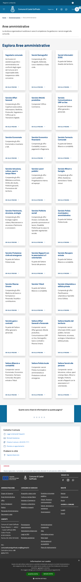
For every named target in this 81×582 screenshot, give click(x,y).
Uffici (3, 500)
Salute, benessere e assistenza (47, 507)
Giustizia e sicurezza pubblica (47, 494)
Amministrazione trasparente (46, 525)
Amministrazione (14, 17)
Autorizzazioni (45, 512)
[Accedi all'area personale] (72, 3)
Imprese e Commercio (28, 500)
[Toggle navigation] (4, 9)
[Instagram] (61, 9)
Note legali (44, 538)
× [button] (79, 560)
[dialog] (40, 570)
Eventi (63, 513)
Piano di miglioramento (48, 547)
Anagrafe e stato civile (28, 493)
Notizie (63, 493)
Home (4, 17)
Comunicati (64, 497)
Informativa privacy (47, 534)
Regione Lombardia (9, 3)
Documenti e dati (6, 514)
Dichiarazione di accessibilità (46, 542)
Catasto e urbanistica (28, 504)
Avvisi (63, 500)
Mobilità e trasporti (27, 507)
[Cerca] (77, 9)
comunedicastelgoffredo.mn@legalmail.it (15, 547)
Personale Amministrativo (9, 511)
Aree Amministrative (8, 497)
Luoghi (63, 510)
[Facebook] (56, 9)
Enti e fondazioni (6, 504)
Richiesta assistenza (27, 538)
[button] (40, 578)
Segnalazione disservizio (29, 531)
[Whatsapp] (65, 9)
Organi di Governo (7, 493)
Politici (3, 507)
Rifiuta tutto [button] (48, 574)
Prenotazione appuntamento (26, 525)
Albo (42, 531)
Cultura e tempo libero (28, 497)
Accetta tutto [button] (33, 574)
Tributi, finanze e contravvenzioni (46, 500)
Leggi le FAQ (25, 534)
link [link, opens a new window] (59, 570)
